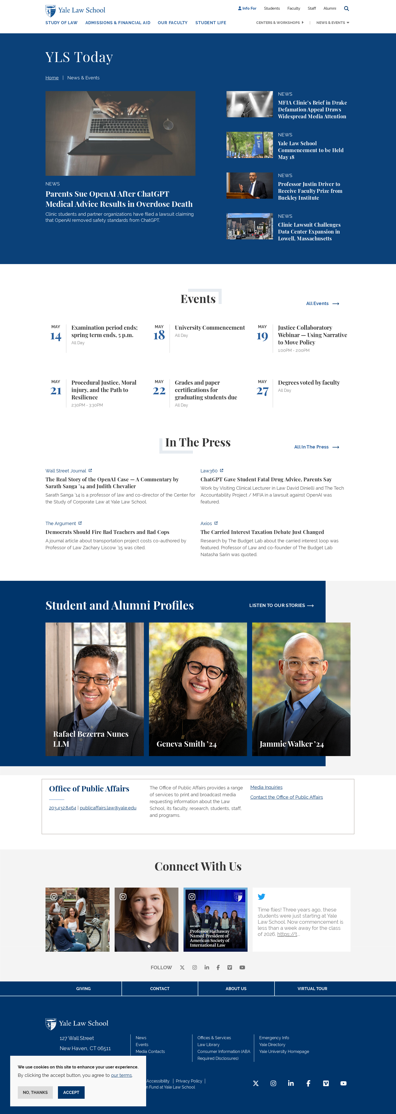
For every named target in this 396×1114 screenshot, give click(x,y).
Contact (160, 988)
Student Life (210, 22)
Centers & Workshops (278, 23)
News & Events (330, 23)
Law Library (208, 1044)
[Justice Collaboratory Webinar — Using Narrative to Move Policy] (301, 338)
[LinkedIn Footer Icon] (291, 1084)
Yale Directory (272, 1044)
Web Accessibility (153, 1081)
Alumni (330, 8)
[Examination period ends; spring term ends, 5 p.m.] (94, 338)
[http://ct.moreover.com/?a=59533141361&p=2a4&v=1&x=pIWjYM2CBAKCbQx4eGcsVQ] (276, 488)
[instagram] (194, 967)
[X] (182, 967)
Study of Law (61, 22)
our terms (121, 1075)
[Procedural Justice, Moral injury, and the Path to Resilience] (94, 393)
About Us (236, 988)
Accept (71, 1092)
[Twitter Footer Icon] (256, 1084)
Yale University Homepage (284, 1051)
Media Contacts (150, 1051)
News (141, 1037)
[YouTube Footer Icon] (343, 1084)
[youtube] (242, 967)
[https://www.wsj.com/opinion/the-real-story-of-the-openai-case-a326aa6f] (120, 488)
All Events (318, 303)
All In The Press (312, 447)
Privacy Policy (189, 1081)
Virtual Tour (312, 988)
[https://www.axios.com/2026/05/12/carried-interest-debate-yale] (276, 540)
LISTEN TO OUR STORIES (277, 605)
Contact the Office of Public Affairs (286, 797)
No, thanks (35, 1092)
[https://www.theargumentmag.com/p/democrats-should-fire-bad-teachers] (120, 537)
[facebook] (218, 967)
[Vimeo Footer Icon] (326, 1084)
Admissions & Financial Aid (117, 22)
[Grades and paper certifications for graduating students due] (198, 393)
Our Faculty (173, 22)
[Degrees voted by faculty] (301, 393)
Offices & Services (214, 1037)
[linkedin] (207, 967)
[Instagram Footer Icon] (273, 1084)
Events (142, 1044)
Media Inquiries (266, 787)
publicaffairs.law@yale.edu (108, 808)
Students (272, 8)
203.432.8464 (62, 808)
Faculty (293, 8)
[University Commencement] (198, 338)
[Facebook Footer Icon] (308, 1084)
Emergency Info (274, 1037)
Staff (312, 8)
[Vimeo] (229, 967)
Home (52, 77)
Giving (83, 988)
